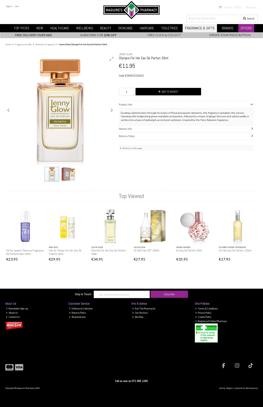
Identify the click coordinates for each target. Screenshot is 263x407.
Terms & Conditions (206, 308)
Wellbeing (84, 28)
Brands (227, 28)
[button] (112, 59)
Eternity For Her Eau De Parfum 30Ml (108, 252)
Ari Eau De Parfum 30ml (189, 250)
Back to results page (132, 148)
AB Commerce (251, 388)
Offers (246, 28)
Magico (229, 388)
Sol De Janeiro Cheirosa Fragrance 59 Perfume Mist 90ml (25, 252)
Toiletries (169, 28)
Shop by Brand (77, 317)
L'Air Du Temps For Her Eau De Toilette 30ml (65, 252)
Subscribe (169, 294)
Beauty (105, 28)
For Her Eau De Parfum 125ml (235, 250)
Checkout (250, 7)
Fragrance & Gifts (200, 28)
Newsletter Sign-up (17, 308)
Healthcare (59, 28)
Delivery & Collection (81, 308)
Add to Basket (168, 92)
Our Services (140, 312)
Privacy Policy (203, 312)
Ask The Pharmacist (143, 308)
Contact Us (13, 317)
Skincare (125, 28)
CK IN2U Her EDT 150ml (146, 250)
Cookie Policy (203, 317)
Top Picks (21, 28)
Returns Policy (77, 312)
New (39, 28)
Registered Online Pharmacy (211, 321)
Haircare (147, 28)
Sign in (9, 6)
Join (17, 6)
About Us (12, 312)
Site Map (137, 317)
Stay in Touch (83, 294)
